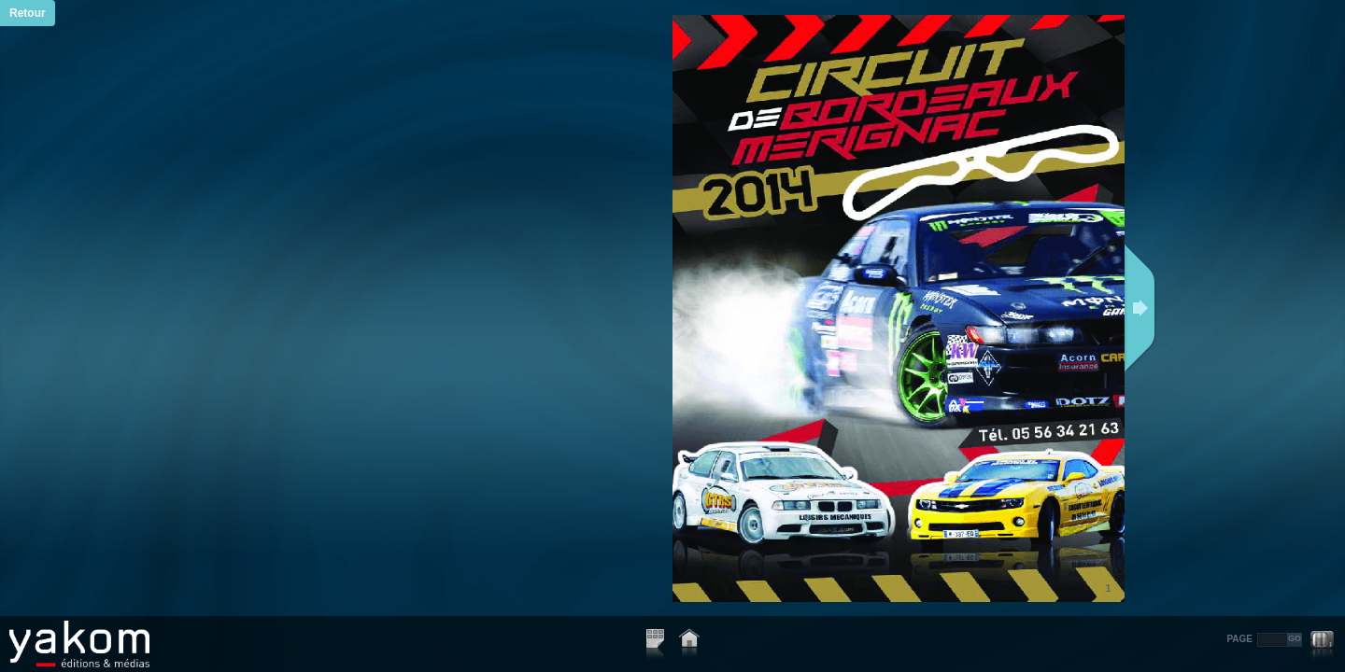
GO (1294, 638)
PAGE (1239, 639)
